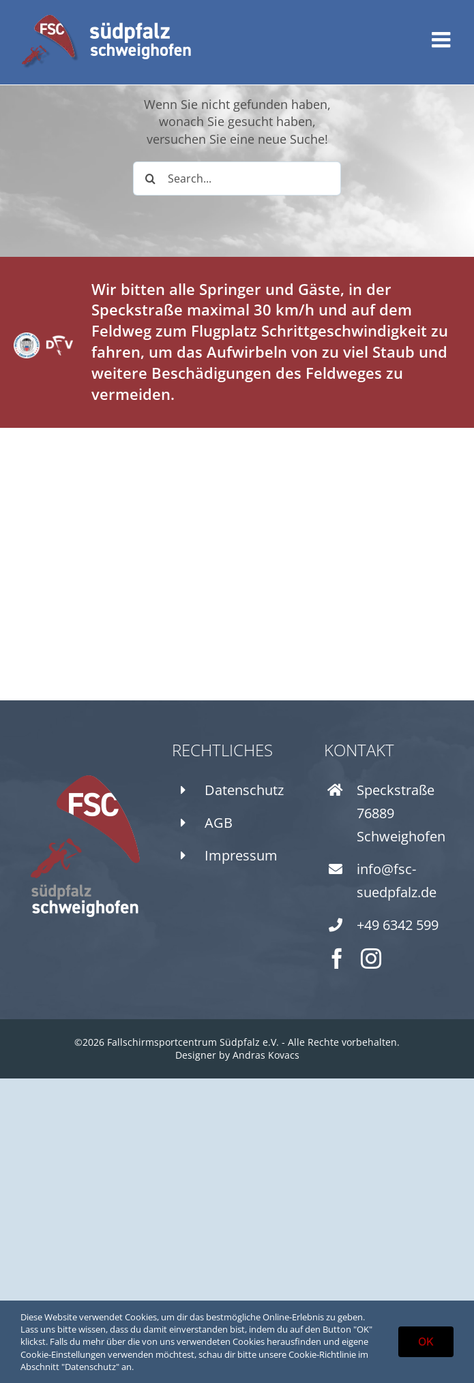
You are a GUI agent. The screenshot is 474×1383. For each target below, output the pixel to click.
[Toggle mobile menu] (443, 39)
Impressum (241, 855)
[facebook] (337, 958)
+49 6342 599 (398, 925)
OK (426, 1341)
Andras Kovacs (266, 1054)
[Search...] (237, 178)
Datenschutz (244, 790)
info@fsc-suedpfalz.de (396, 880)
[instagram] (371, 958)
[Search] (150, 178)
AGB (219, 822)
